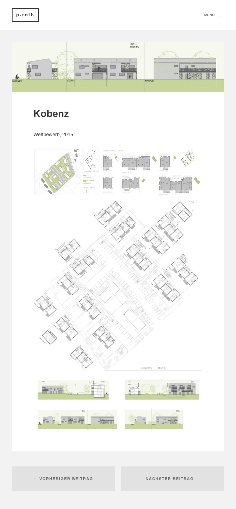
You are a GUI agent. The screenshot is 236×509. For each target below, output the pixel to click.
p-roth (25, 14)
